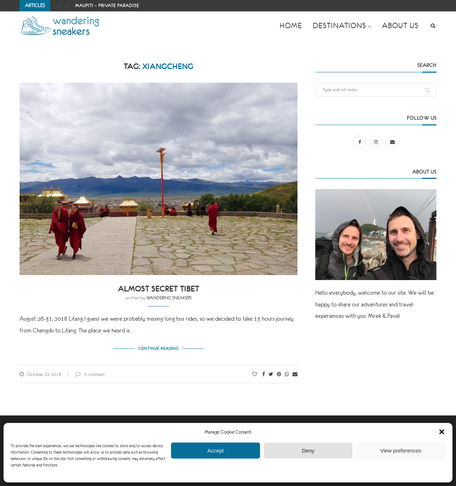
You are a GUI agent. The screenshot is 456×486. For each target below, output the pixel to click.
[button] (441, 431)
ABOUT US (400, 25)
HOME (291, 25)
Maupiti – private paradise (107, 5)
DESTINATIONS (339, 25)
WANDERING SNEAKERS (169, 297)
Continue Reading (158, 348)
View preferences (400, 451)
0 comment (90, 374)
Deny (308, 451)
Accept (215, 451)
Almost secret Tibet (158, 288)
